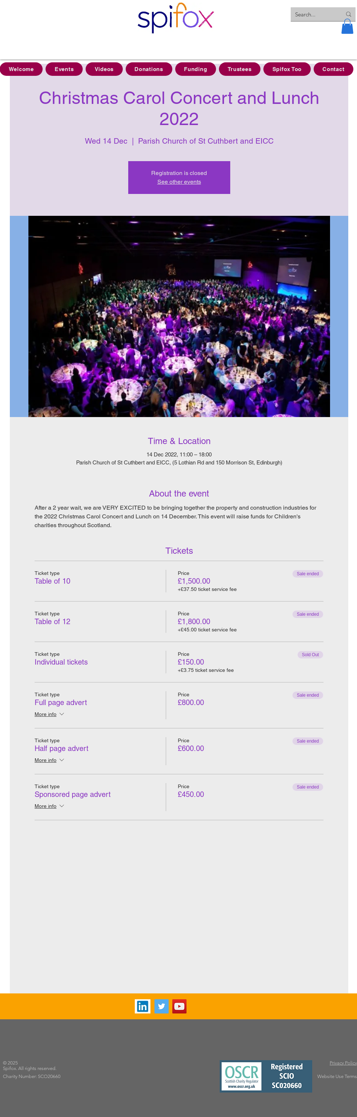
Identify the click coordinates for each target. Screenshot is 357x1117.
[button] (347, 26)
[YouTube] (179, 1006)
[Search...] (313, 14)
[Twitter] (161, 1006)
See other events (179, 181)
